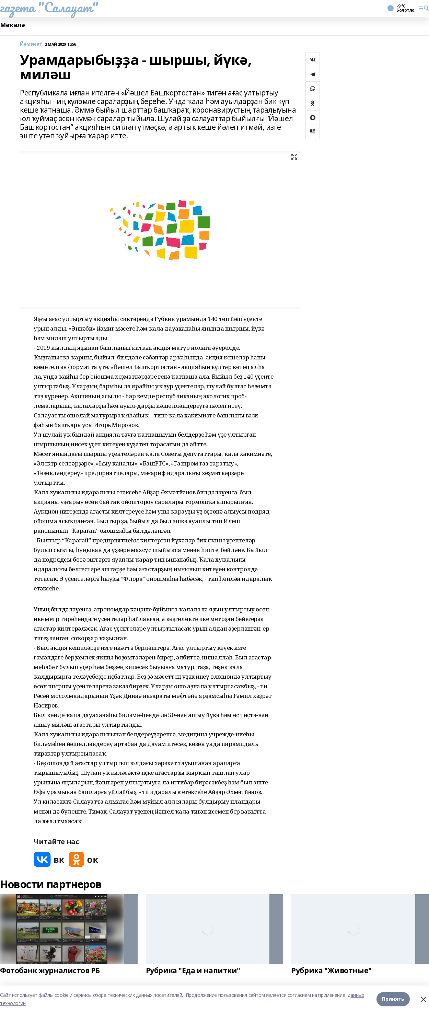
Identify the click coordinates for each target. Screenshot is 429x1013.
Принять (393, 999)
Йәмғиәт (31, 44)
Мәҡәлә (12, 24)
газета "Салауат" (49, 7)
